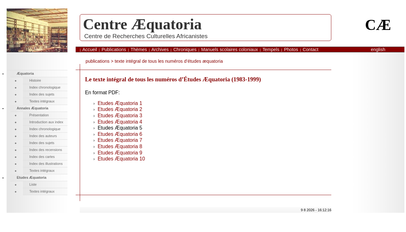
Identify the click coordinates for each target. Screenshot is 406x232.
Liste (33, 184)
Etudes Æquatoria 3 (120, 115)
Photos (291, 49)
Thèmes (138, 49)
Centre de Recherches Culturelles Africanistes (145, 36)
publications (97, 61)
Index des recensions (45, 150)
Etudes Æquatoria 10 (121, 158)
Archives (160, 49)
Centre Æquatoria (142, 24)
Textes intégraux (42, 101)
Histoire (35, 80)
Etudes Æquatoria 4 (120, 122)
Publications (114, 49)
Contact (310, 49)
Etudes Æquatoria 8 (120, 146)
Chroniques (185, 49)
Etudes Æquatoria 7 (120, 140)
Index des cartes (42, 157)
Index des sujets (42, 94)
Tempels (271, 49)
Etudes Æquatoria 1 (120, 103)
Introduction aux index (46, 122)
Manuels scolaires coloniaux (229, 49)
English (378, 49)
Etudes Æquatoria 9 (120, 152)
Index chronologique (45, 87)
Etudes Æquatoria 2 (120, 109)
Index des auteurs (43, 136)
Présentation (39, 115)
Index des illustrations (46, 163)
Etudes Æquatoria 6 (120, 134)
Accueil (89, 49)
